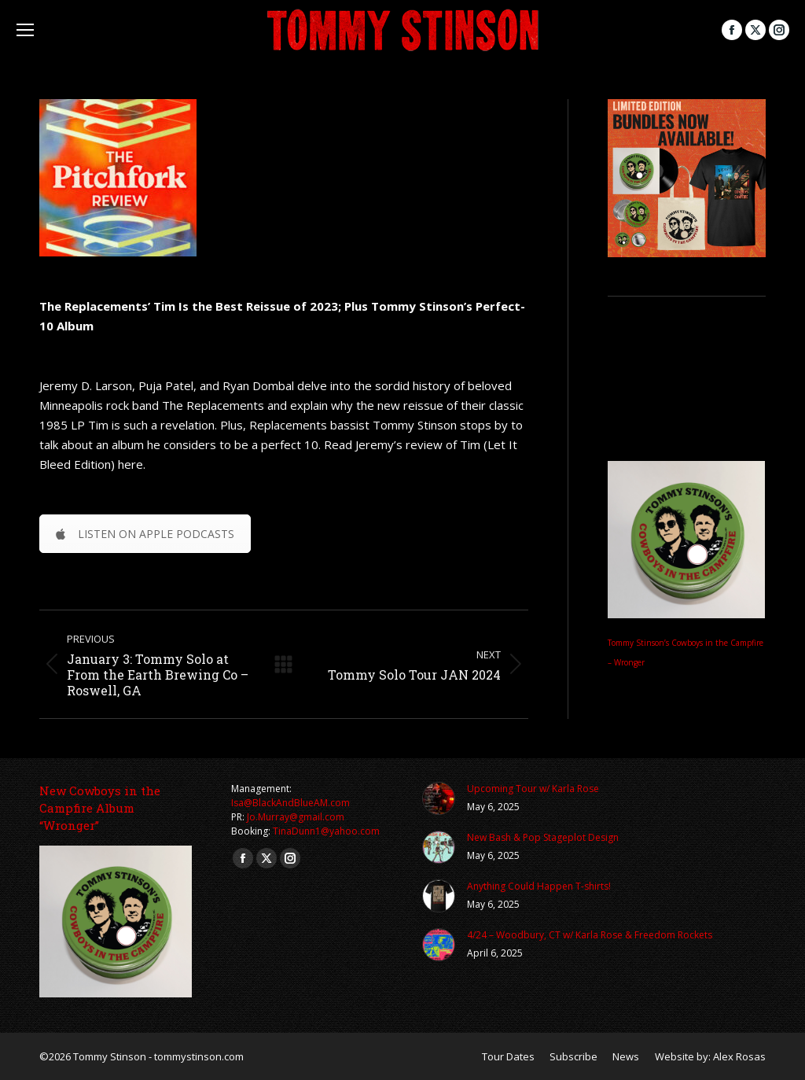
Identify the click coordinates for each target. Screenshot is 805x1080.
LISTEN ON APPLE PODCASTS (145, 533)
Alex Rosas (739, 1056)
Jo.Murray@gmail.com (295, 817)
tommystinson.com (199, 1056)
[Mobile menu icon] (25, 29)
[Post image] (438, 798)
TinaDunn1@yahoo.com (326, 831)
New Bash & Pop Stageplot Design (543, 837)
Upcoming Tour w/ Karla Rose (533, 788)
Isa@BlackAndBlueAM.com (290, 802)
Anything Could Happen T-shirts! (539, 886)
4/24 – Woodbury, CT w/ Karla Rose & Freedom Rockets (589, 935)
